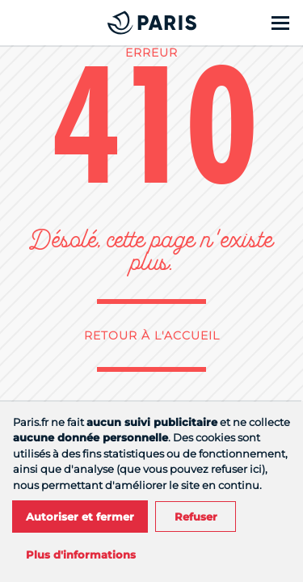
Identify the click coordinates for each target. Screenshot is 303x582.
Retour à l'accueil (152, 335)
